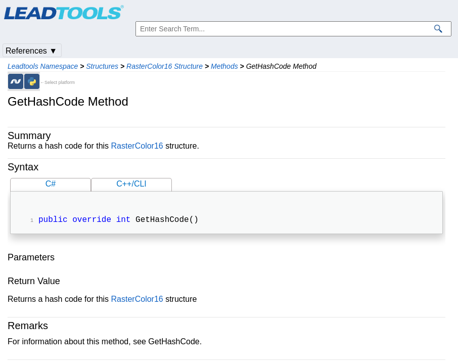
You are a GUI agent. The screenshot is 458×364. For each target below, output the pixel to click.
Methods (224, 66)
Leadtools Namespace (43, 66)
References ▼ (31, 51)
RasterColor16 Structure (164, 66)
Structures (102, 66)
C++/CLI (131, 183)
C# (50, 183)
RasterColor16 (137, 146)
